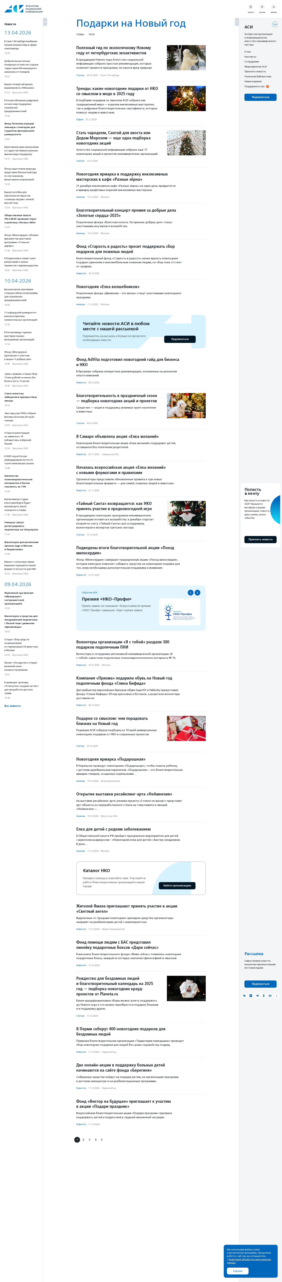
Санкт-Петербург (110, 75)
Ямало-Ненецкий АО (113, 929)
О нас (247, 51)
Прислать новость (255, 71)
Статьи (80, 75)
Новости (81, 273)
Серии (79, 119)
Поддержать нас (254, 86)
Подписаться (180, 339)
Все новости (12, 706)
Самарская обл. (110, 454)
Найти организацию (177, 885)
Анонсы (80, 197)
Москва (105, 197)
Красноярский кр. (110, 781)
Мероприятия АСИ (255, 66)
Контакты (250, 56)
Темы (80, 34)
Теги (91, 34)
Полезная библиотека (257, 76)
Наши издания (252, 81)
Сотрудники (251, 61)
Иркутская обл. (109, 816)
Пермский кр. (109, 1052)
